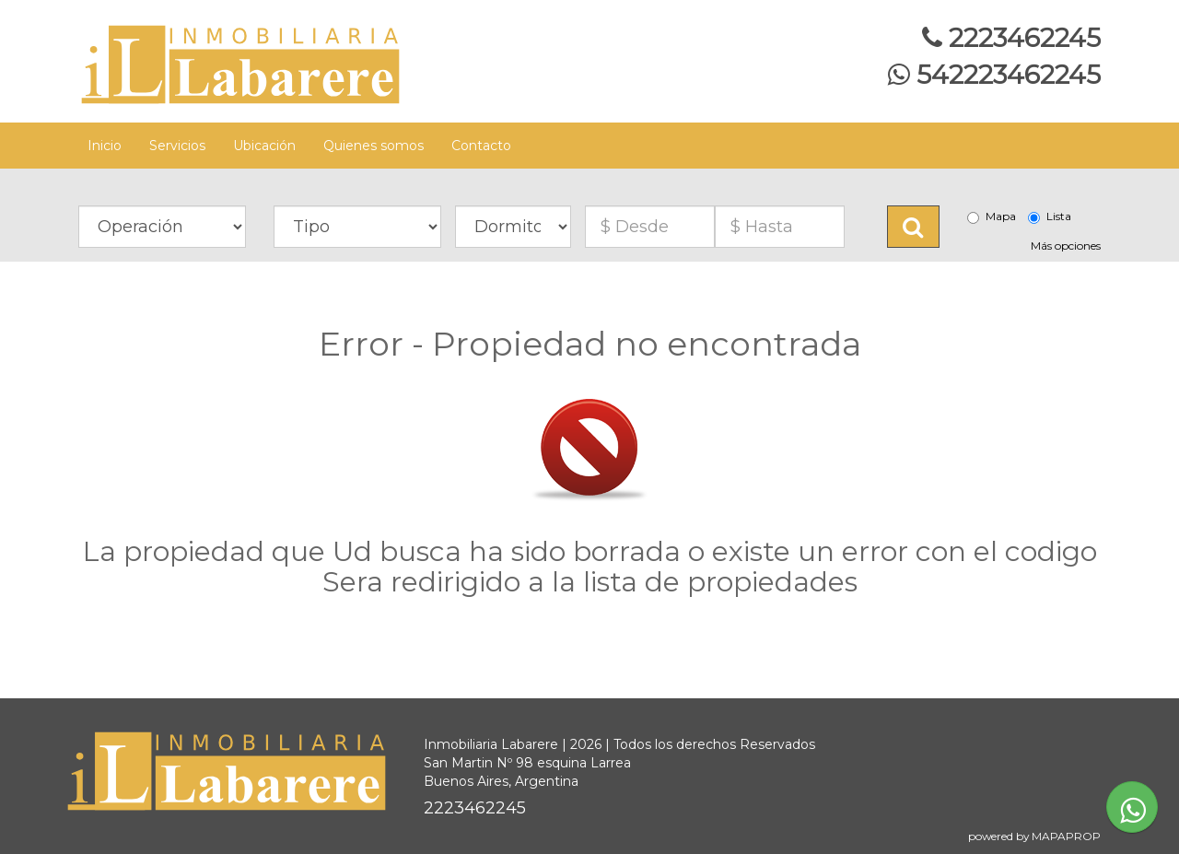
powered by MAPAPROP (1034, 836)
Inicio (105, 145)
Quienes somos (373, 145)
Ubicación (264, 145)
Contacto (481, 145)
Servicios (177, 145)
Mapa (991, 216)
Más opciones (1066, 245)
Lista (1049, 216)
